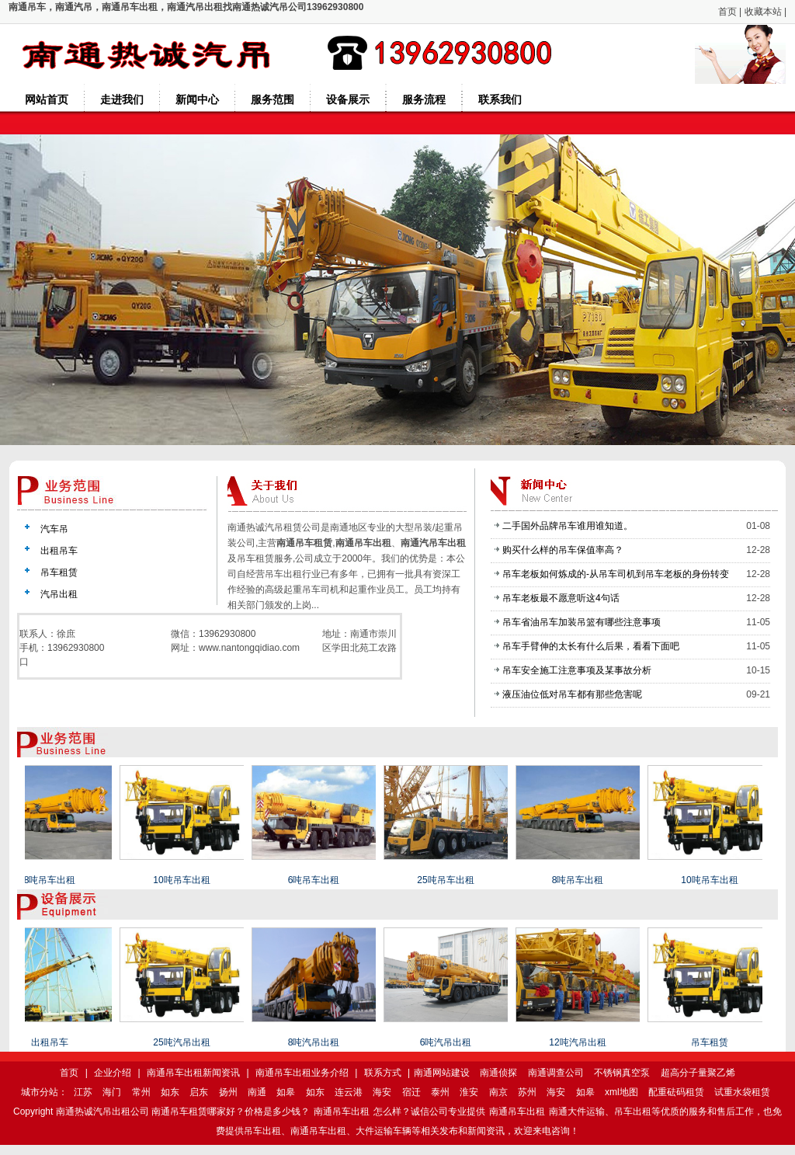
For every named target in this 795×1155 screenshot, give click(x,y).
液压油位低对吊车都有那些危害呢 (572, 694)
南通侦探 (498, 1072)
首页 (727, 11)
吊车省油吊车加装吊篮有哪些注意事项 (581, 622)
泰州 (440, 1092)
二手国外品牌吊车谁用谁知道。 (567, 525)
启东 (198, 1092)
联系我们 (500, 99)
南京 (498, 1092)
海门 (111, 1092)
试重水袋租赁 (742, 1092)
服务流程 (424, 99)
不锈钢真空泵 (622, 1072)
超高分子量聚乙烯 (698, 1072)
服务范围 (272, 99)
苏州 (527, 1092)
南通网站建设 (442, 1072)
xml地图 (621, 1092)
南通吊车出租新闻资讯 (193, 1072)
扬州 (228, 1092)
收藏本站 (763, 11)
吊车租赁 (59, 572)
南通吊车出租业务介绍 (302, 1072)
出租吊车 (59, 550)
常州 (141, 1092)
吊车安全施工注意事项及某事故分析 (576, 670)
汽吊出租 (59, 594)
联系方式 (382, 1072)
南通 (257, 1092)
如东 (170, 1092)
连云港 (349, 1092)
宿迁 (411, 1092)
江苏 (83, 1092)
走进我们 (122, 99)
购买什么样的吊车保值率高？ (562, 549)
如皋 (285, 1092)
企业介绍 (112, 1072)
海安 (382, 1092)
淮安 (469, 1092)
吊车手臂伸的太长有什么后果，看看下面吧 (590, 646)
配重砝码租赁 (676, 1092)
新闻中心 (197, 99)
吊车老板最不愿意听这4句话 (561, 598)
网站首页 (46, 99)
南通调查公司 (556, 1072)
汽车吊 (54, 529)
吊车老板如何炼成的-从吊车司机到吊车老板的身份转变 (615, 574)
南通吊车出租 (342, 1111)
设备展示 (348, 99)
